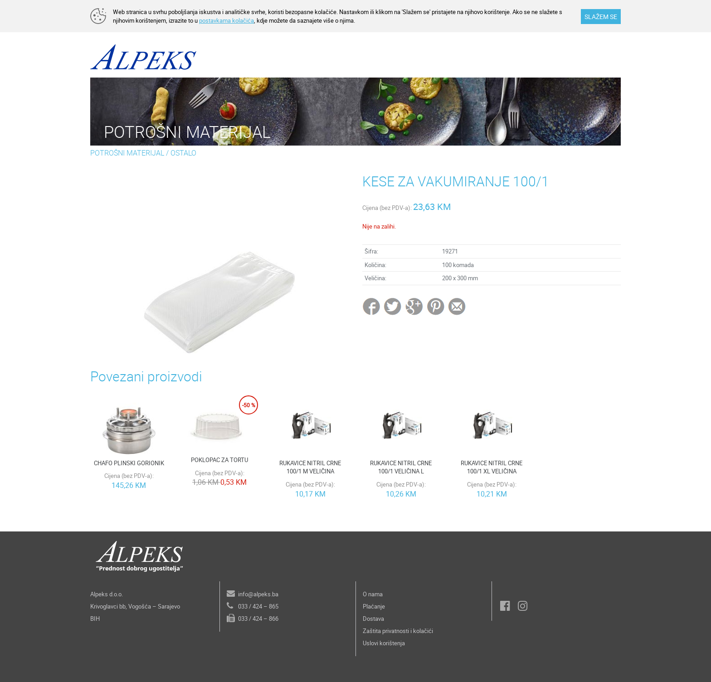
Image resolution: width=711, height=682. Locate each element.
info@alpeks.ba (258, 594)
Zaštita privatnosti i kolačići (398, 631)
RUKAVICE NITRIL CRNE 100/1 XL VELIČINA (491, 467)
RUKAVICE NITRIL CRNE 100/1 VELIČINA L (401, 467)
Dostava (373, 618)
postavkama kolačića (226, 20)
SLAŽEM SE (600, 16)
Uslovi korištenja (384, 643)
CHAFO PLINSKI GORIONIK (129, 463)
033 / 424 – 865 (258, 606)
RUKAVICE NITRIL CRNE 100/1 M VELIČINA (310, 467)
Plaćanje (374, 606)
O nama (373, 594)
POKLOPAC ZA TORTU (219, 460)
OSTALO (183, 153)
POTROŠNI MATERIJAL (127, 153)
